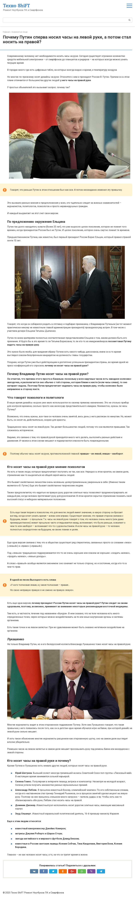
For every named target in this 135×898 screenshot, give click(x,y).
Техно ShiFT (16, 5)
